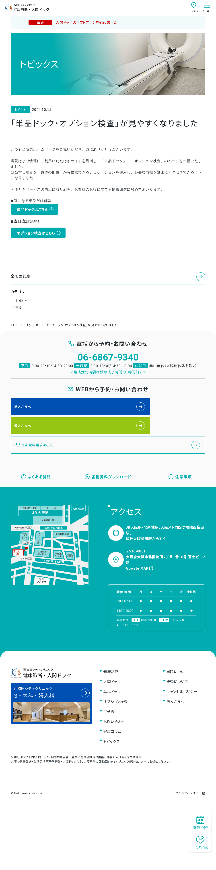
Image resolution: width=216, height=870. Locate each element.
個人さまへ (122, 407)
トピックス (111, 730)
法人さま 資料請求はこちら (36, 427)
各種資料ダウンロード (108, 463)
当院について (177, 660)
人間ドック (111, 670)
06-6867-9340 (108, 357)
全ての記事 (21, 276)
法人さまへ (23, 407)
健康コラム (112, 720)
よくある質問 (36, 463)
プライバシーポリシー (190, 782)
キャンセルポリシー (182, 680)
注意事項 (180, 463)
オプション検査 (115, 690)
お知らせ (21, 301)
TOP (14, 325)
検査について (177, 670)
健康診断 (110, 660)
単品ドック (111, 680)
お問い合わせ (114, 710)
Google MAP (139, 557)
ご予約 (108, 700)
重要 (18, 308)
